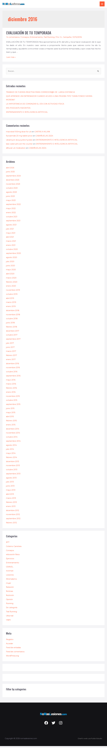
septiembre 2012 (14, 520)
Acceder (10, 645)
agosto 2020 (11, 259)
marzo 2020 (11, 279)
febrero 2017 (12, 357)
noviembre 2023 (13, 186)
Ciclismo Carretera (14, 548)
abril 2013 (10, 496)
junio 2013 (10, 488)
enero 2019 (11, 308)
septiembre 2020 (14, 255)
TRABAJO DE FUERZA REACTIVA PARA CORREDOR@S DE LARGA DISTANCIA (42, 94)
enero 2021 (11, 247)
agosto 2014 (11, 447)
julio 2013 (10, 484)
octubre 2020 (12, 251)
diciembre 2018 (13, 312)
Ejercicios (10, 560)
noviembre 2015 (13, 398)
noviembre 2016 (13, 369)
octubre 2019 (12, 296)
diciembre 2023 (13, 182)
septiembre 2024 (14, 178)
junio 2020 (10, 267)
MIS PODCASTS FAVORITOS (19, 110)
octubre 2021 (12, 218)
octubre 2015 (12, 402)
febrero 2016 (12, 390)
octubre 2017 (12, 337)
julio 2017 (10, 345)
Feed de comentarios (16, 653)
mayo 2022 (11, 210)
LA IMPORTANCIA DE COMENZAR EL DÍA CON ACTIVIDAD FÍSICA (36, 106)
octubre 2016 (12, 373)
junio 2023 (10, 198)
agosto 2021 (11, 226)
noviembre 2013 (13, 467)
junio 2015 (10, 410)
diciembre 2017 (13, 333)
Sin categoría (12, 609)
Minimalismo (12, 581)
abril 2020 (10, 275)
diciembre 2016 (13, 365)
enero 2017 (11, 361)
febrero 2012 (12, 524)
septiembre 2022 (14, 206)
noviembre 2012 (13, 516)
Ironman (10, 572)
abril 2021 (10, 239)
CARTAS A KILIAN (44, 133)
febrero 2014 (12, 459)
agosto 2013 (11, 479)
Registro (10, 641)
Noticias (9, 593)
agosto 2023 (11, 194)
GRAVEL (9, 568)
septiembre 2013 (14, 475)
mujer (8, 585)
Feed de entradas (14, 649)
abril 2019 (10, 300)
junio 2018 (10, 324)
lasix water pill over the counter (20, 146)
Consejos (26, 39)
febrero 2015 (12, 422)
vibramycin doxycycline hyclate (20, 141)
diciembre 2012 (13, 512)
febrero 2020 (12, 284)
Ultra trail (10, 617)
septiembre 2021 (14, 222)
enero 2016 (11, 394)
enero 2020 (11, 288)
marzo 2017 (11, 353)
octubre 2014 (12, 439)
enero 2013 (11, 508)
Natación (10, 589)
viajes (8, 621)
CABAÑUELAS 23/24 (47, 137)
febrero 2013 (12, 504)
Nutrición (10, 597)
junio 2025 (10, 173)
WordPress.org (13, 657)
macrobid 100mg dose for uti (19, 133)
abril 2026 (10, 169)
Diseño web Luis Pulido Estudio (89, 740)
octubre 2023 (12, 190)
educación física (13, 556)
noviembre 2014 (13, 435)
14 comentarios (13, 39)
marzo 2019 (11, 304)
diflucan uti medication (16, 150)
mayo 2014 (11, 455)
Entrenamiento (38, 39)
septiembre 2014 (14, 443)
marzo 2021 (11, 243)
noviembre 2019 (13, 292)
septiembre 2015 (14, 406)
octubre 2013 (12, 471)
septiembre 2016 (14, 377)
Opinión (9, 601)
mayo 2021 (11, 235)
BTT (8, 544)
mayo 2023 (11, 202)
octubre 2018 (12, 320)
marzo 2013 (11, 500)
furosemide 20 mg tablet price (20, 137)
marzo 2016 (11, 386)
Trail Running (52, 39)
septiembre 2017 (14, 341)
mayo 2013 (11, 492)
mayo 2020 (11, 271)
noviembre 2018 (13, 316)
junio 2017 (10, 349)
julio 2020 (10, 263)
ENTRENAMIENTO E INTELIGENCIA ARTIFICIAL (28, 114)
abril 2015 (10, 418)
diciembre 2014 (13, 430)
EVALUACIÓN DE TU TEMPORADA (28, 34)
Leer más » (11, 59)
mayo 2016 (11, 381)
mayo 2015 (11, 414)
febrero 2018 (12, 328)
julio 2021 (10, 230)
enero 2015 (11, 426)
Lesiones (10, 577)
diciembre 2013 (13, 463)
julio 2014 (10, 451)
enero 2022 (11, 214)
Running (10, 605)
